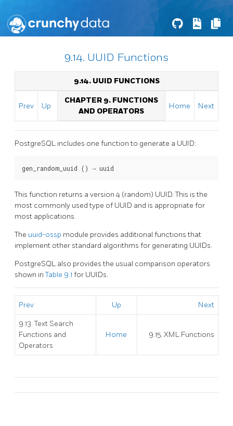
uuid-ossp (45, 234)
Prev (26, 106)
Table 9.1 (59, 274)
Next (206, 106)
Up (46, 106)
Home (179, 106)
